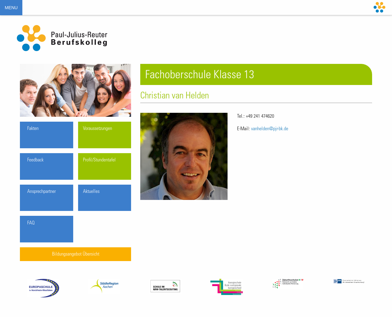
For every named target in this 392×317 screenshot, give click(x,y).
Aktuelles (91, 191)
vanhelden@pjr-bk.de (269, 129)
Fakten (33, 128)
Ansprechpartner (41, 191)
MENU (11, 7)
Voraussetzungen (97, 128)
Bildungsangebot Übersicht (75, 254)
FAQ (31, 223)
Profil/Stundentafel (99, 160)
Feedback (35, 160)
